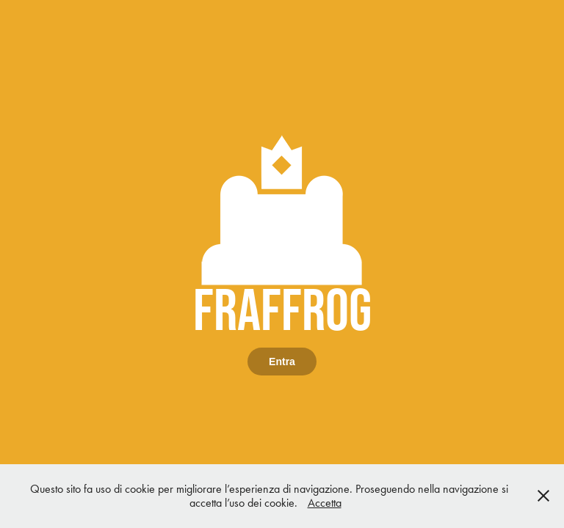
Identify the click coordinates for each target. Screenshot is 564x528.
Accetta (324, 503)
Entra (282, 361)
